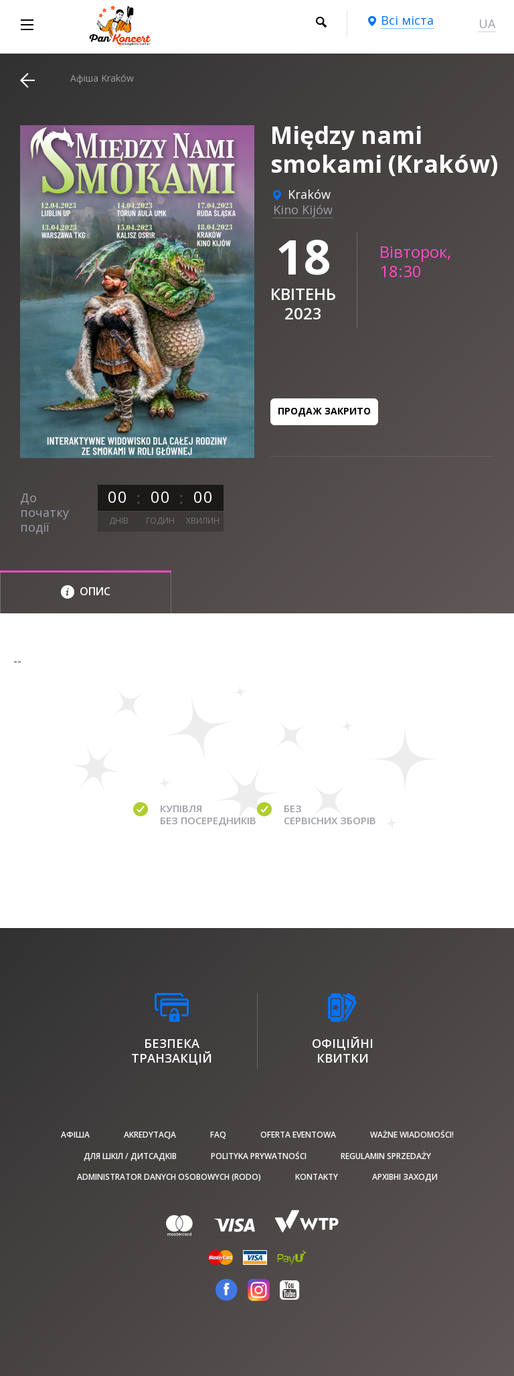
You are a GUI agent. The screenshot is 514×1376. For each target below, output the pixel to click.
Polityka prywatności (259, 1156)
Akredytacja (150, 1134)
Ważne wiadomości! (412, 1134)
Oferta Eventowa (298, 1134)
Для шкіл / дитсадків (130, 1156)
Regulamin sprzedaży (386, 1156)
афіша (75, 1134)
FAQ (218, 1134)
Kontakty (316, 1176)
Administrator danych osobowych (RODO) (169, 1176)
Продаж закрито (324, 410)
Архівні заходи (405, 1176)
